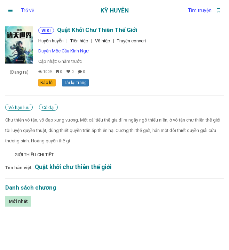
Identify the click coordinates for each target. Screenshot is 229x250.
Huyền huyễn (51, 40)
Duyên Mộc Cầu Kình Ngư (63, 50)
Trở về (27, 10)
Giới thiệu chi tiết (34, 154)
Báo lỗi (47, 82)
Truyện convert (131, 40)
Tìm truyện (200, 10)
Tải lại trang (75, 82)
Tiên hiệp (79, 40)
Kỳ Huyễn (115, 10)
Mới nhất (18, 201)
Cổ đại (48, 107)
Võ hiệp (102, 40)
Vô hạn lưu (19, 107)
